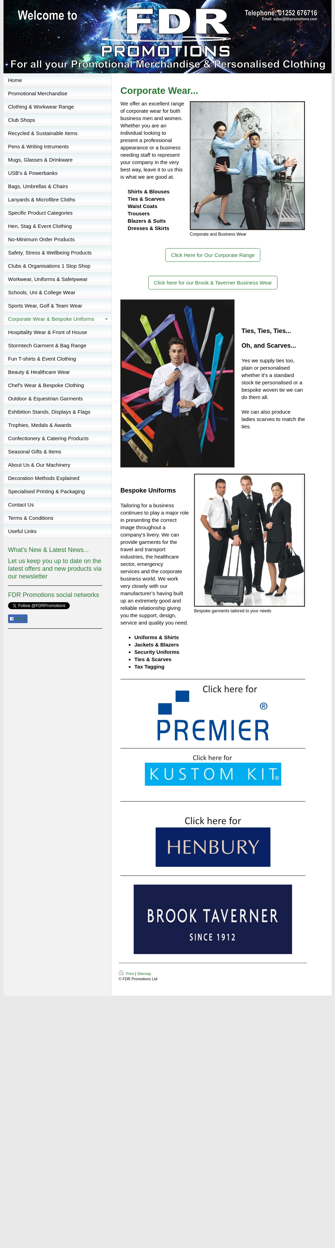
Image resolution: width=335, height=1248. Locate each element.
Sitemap (144, 974)
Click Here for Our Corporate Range (212, 255)
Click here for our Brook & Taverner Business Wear (213, 283)
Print (127, 974)
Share (17, 618)
